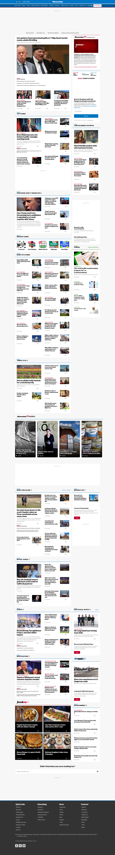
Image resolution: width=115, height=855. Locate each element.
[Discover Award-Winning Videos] (86, 648)
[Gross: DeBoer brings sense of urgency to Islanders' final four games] (57, 618)
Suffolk (68, 489)
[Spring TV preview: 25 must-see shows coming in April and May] (86, 748)
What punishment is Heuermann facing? (26, 80)
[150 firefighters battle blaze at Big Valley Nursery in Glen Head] (57, 122)
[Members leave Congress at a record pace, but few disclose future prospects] (57, 690)
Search (89, 5)
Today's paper (19, 811)
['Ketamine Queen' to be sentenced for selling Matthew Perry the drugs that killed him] (29, 599)
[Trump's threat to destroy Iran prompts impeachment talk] (57, 214)
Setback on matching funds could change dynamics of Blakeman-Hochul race (29, 151)
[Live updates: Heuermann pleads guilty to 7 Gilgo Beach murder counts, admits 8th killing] (43, 57)
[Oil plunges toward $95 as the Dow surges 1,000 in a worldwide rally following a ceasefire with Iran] (57, 201)
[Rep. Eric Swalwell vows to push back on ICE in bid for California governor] (29, 577)
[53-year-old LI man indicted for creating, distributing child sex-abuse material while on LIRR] (57, 537)
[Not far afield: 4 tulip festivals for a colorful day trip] (29, 376)
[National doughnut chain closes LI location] (57, 746)
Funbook (83, 806)
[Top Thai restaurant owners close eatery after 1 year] (57, 718)
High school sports (64, 824)
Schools (71, 5)
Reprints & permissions (71, 834)
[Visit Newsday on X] (20, 845)
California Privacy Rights (45, 834)
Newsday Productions (43, 811)
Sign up (86, 115)
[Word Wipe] (64, 245)
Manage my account (21, 821)
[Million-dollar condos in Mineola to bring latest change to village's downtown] (57, 338)
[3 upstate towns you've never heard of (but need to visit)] (57, 369)
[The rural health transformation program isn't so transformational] (86, 264)
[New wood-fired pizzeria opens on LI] (29, 327)
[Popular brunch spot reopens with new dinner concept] (29, 718)
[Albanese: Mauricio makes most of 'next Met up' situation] (57, 630)
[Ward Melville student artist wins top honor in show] (86, 142)
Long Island (17, 5)
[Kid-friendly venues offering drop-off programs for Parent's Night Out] (57, 406)
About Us (18, 806)
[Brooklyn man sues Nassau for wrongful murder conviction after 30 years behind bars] (57, 498)
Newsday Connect (42, 814)
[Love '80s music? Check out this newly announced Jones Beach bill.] (86, 721)
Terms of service (19, 834)
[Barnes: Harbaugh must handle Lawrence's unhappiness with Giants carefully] (57, 643)
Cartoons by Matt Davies (93, 246)
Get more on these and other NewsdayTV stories (85, 66)
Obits (76, 5)
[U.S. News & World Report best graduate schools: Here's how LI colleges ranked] (57, 511)
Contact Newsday (61, 834)
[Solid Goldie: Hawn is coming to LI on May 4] (86, 712)
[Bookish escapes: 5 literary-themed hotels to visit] (57, 394)
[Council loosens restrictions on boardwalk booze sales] (57, 524)
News (28, 5)
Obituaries (84, 809)
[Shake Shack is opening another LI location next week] (57, 147)
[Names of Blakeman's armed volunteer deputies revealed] (29, 673)
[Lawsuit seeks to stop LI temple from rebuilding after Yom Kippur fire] (29, 288)
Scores (96, 609)
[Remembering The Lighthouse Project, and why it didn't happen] (29, 314)
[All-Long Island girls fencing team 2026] (57, 301)
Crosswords (84, 811)
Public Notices (41, 819)
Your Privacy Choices (22, 835)
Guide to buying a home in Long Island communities (28, 527)
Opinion (51, 5)
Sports (24, 5)
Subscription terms (28, 834)
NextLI (83, 827)
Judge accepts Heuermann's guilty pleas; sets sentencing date (31, 85)
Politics (61, 814)
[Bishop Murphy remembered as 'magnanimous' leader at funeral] (57, 550)
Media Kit (40, 806)
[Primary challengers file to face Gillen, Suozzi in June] (29, 339)
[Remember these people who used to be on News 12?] (86, 757)
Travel (83, 824)
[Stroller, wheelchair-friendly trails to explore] (29, 396)
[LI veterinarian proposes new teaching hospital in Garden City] (57, 263)
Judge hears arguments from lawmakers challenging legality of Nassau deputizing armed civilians (28, 695)
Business (57, 5)
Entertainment (85, 816)
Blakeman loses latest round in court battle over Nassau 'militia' (28, 691)
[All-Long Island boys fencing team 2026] (86, 626)
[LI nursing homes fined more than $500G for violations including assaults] (57, 664)
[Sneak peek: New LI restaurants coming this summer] (86, 175)
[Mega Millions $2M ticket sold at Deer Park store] (29, 263)
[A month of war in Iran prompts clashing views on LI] (57, 227)
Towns (61, 821)
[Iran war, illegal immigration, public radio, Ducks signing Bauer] (86, 298)
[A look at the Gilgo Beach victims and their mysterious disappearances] (24, 99)
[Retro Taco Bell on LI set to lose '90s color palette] (29, 275)
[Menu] (18, 2)
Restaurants (44, 5)
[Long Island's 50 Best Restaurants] (86, 695)
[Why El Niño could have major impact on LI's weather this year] (57, 351)
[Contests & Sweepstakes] (86, 513)
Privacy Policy (36, 834)
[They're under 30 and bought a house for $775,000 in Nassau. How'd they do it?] (86, 162)
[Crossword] (21, 245)
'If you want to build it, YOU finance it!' (25, 649)
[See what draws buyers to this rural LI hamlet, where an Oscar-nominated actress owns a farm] (29, 509)
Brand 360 (40, 809)
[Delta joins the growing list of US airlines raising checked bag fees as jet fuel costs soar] (57, 594)
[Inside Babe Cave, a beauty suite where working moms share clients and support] (57, 381)
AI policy (95, 834)
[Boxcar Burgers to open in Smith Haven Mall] (29, 746)
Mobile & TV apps (20, 824)
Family (83, 821)
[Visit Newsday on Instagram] (24, 845)
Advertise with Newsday (83, 834)
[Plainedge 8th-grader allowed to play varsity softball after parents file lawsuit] (86, 187)
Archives (18, 829)
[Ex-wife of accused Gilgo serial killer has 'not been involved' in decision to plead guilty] (61, 99)
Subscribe (18, 809)
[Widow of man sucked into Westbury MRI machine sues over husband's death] (57, 325)
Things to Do (64, 5)
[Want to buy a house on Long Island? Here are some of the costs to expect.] (57, 275)
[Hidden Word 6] (43, 245)
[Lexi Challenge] (32, 245)
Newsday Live (19, 816)
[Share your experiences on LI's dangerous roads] (86, 674)
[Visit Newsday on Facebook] (16, 845)
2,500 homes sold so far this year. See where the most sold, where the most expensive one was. (28, 530)
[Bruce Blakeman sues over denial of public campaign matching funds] (29, 132)
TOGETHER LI (97, 5)
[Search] (97, 771)
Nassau (64, 489)
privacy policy (90, 119)
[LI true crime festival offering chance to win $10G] (29, 540)
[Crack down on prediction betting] (86, 285)
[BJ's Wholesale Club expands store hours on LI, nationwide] (57, 313)
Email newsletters (20, 814)
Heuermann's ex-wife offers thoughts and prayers (28, 82)
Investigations (35, 5)
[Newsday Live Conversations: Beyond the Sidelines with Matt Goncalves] (86, 498)
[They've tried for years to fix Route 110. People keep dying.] (57, 677)
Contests (18, 827)
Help (91, 834)
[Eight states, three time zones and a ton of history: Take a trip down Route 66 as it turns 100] (57, 581)
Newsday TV (83, 5)
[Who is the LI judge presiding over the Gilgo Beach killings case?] (43, 99)
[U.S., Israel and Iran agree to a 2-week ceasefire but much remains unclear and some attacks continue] (29, 161)
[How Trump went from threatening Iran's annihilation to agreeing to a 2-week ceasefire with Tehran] (29, 213)
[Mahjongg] (53, 245)
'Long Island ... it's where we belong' (25, 647)
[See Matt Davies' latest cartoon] (86, 311)
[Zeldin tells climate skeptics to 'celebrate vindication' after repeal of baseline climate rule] (29, 301)
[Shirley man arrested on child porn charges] (57, 134)
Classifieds (40, 816)
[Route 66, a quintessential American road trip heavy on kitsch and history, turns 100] (57, 568)
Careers (18, 819)
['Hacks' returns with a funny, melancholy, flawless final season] (57, 288)
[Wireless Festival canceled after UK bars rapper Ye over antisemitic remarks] (86, 739)
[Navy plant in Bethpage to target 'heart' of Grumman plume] (57, 159)
